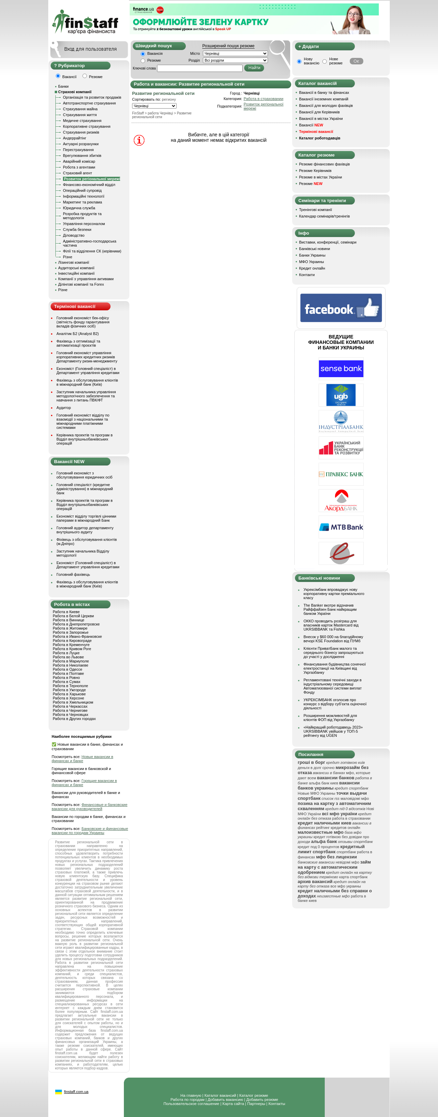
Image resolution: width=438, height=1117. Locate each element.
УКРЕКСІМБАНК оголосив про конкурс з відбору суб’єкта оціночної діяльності (335, 704)
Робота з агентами (79, 167)
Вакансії (311, 125)
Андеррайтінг (74, 138)
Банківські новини (314, 249)
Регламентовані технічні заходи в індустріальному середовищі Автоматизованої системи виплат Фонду (333, 686)
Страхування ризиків (81, 132)
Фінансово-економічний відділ (89, 185)
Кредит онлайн (312, 268)
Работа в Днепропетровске (76, 624)
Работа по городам (187, 1099)
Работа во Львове (68, 657)
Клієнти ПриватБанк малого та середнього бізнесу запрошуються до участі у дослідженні (333, 652)
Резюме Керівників (315, 171)
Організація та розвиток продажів (92, 97)
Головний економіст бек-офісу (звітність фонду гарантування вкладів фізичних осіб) (83, 322)
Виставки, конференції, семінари (328, 242)
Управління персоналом (84, 224)
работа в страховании (351, 818)
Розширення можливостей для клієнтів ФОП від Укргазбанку (330, 717)
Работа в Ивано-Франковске (77, 636)
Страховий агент (77, 173)
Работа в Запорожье (70, 632)
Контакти (307, 275)
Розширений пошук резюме (228, 46)
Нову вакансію (311, 61)
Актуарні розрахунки (81, 144)
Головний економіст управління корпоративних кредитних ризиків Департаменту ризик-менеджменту (86, 357)
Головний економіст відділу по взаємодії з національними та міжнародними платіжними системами (83, 421)
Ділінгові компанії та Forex (81, 284)
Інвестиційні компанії (76, 273)
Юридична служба (79, 208)
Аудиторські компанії (76, 268)
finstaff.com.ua (76, 1092)
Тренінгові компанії (315, 210)
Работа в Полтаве (68, 673)
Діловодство (74, 235)
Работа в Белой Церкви (73, 616)
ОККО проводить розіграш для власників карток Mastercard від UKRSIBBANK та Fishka (331, 625)
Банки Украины (312, 255)
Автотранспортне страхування (89, 103)
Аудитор (63, 408)
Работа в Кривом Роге (72, 649)
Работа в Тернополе (70, 686)
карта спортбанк (353, 877)
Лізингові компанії (73, 262)
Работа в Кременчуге (71, 645)
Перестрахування (78, 150)
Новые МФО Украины (316, 793)
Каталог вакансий (220, 1095)
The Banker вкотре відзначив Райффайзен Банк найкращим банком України (330, 609)
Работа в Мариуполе (71, 661)
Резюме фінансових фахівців (324, 164)
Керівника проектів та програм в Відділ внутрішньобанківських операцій (84, 439)
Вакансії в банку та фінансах (324, 92)
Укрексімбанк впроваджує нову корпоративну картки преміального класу (334, 593)
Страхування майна (80, 109)
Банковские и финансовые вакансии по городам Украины (90, 831)
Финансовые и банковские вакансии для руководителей (89, 807)
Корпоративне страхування (87, 126)
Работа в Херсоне (68, 698)
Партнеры (256, 1104)
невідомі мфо (347, 862)
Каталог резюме (253, 1095)
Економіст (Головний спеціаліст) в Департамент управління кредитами (87, 371)
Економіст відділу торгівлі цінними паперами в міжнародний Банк (86, 518)
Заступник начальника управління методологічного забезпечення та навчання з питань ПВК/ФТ (86, 396)
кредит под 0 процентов (318, 847)
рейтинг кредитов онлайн (338, 828)
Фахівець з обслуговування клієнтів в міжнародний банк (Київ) (87, 382)
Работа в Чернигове (70, 710)
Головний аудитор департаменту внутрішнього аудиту (85, 530)
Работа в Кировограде (72, 640)
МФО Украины (311, 262)
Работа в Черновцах (70, 714)
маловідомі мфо (354, 798)
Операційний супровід (82, 190)
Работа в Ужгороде (69, 690)
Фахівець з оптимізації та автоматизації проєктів (78, 343)
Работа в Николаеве (70, 665)
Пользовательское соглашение (191, 1104)
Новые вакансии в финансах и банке (82, 759)
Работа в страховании (263, 99)
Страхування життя (80, 115)
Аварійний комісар (79, 161)
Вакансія (155, 53)
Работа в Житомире (70, 628)
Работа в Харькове (69, 694)
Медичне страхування (82, 121)
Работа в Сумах (66, 682)
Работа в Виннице (68, 620)
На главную (190, 1095)
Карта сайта (233, 1104)
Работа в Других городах (74, 719)
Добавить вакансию (225, 1099)
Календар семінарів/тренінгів (324, 216)
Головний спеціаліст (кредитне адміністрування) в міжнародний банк (84, 489)
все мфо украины (346, 886)
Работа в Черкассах (70, 706)
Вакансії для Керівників (319, 112)
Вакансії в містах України (321, 118)
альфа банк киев (323, 783)
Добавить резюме (262, 1099)
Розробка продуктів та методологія (82, 216)
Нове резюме (336, 61)
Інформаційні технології (83, 196)
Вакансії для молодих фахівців (326, 105)
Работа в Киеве (66, 612)
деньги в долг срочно (316, 768)
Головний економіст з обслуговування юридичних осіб (84, 475)
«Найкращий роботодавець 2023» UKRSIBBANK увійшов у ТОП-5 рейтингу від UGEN (333, 731)
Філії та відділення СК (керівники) (92, 251)
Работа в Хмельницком (73, 702)
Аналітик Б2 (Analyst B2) (77, 334)
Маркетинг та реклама (82, 202)
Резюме (154, 60)
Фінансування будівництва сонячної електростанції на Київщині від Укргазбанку (335, 668)
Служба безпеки (77, 229)
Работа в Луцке (66, 653)
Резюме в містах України (320, 177)
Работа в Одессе (67, 669)
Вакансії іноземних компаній (323, 99)
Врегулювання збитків (82, 155)
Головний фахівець (73, 574)
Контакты (276, 1104)
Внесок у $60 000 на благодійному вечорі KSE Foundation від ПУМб (333, 639)
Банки (63, 86)
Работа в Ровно (66, 677)
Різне (67, 257)
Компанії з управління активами (86, 279)
